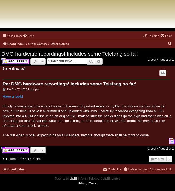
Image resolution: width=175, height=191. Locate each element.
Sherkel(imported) (14, 68)
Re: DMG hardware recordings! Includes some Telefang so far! (69, 83)
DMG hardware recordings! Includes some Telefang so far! (70, 54)
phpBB (74, 178)
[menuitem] (28, 36)
